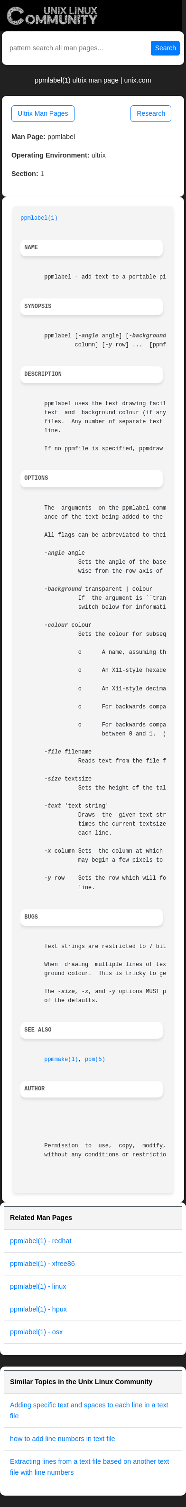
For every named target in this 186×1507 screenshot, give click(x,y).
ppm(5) (95, 1059)
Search (165, 48)
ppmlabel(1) (39, 218)
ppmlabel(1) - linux (38, 1286)
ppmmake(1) (61, 1059)
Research (151, 113)
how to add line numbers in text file (62, 1438)
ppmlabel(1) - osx (36, 1332)
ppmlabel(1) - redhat (41, 1241)
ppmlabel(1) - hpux (38, 1309)
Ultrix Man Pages (43, 113)
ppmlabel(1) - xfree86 (42, 1263)
